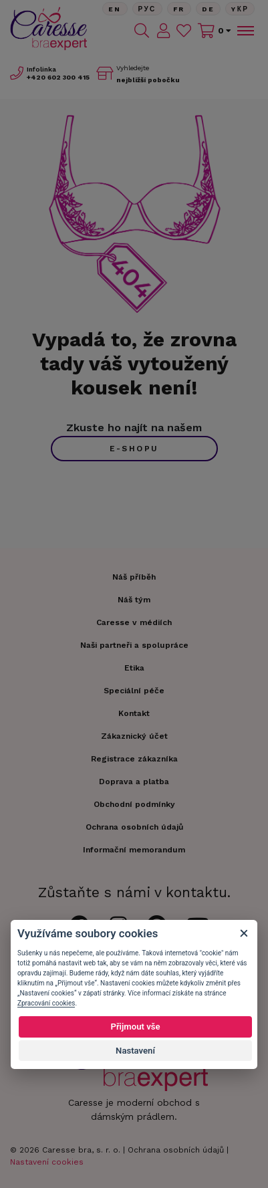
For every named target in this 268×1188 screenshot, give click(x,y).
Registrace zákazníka (134, 758)
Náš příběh (134, 577)
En (115, 9)
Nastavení (135, 1051)
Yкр (240, 9)
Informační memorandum (134, 849)
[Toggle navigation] (244, 30)
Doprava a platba (134, 781)
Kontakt (134, 713)
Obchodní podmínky (134, 804)
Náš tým (134, 599)
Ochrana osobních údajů (176, 1150)
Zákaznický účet (134, 736)
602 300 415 (58, 77)
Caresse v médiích (134, 622)
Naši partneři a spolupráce (134, 645)
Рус (147, 9)
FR (179, 9)
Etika (134, 668)
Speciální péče (134, 690)
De (208, 9)
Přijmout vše (135, 1027)
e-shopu (134, 448)
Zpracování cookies (46, 1003)
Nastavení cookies (47, 1162)
